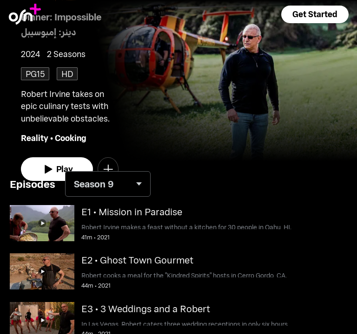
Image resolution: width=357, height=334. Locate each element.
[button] (314, 14)
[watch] (57, 169)
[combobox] (108, 184)
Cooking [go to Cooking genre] (70, 138)
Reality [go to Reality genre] (34, 138)
